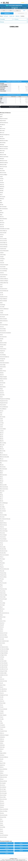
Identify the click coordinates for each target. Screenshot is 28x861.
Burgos (21, 843)
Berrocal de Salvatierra (4, 208)
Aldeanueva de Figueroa (4, 146)
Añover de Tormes (3, 172)
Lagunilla (1, 420)
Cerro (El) (1, 294)
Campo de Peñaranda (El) (4, 250)
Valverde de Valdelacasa (4, 757)
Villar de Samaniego (3, 793)
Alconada (1, 136)
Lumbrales (2, 430)
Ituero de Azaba (2, 416)
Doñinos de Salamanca (4, 320)
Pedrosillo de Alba (3, 548)
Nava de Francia (2, 508)
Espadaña (1, 338)
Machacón (1, 432)
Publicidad (13, 859)
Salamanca (7, 848)
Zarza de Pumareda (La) (4, 835)
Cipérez (1, 302)
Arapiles (1, 176)
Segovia (21, 848)
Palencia (21, 845)
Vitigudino (1, 825)
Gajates (1, 368)
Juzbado (1, 418)
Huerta (1, 412)
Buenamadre (2, 222)
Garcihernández (2, 382)
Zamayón (1, 831)
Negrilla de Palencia (3, 522)
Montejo (1, 482)
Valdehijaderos (2, 737)
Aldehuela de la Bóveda (4, 162)
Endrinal (1, 334)
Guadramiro (2, 392)
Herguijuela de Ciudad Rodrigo (5, 398)
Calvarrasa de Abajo (3, 238)
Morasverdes (2, 490)
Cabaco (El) (2, 226)
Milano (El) (1, 464)
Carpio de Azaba (2, 266)
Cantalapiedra (2, 258)
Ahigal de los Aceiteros (3, 118)
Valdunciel (1, 749)
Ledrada (1, 426)
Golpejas (1, 388)
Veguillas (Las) (2, 765)
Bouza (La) (2, 216)
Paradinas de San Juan (4, 540)
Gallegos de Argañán (3, 376)
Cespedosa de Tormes (3, 296)
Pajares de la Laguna (3, 528)
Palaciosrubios (2, 532)
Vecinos (1, 761)
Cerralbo (1, 292)
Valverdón (1, 759)
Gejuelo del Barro (3, 386)
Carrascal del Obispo (3, 270)
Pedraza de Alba (2, 546)
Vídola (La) (2, 771)
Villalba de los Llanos (3, 777)
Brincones (1, 220)
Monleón (1, 476)
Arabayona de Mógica (3, 174)
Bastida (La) (2, 198)
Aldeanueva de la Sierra (4, 148)
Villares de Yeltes (3, 797)
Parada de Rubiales (3, 538)
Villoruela (1, 821)
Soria (7, 850)
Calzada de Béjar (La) (3, 242)
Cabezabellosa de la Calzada (4, 228)
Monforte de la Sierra (3, 474)
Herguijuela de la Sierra (4, 400)
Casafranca (2, 272)
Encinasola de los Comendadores (5, 332)
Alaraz (1, 126)
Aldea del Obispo (3, 142)
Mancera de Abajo (3, 442)
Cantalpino (2, 260)
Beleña (1, 202)
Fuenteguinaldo (2, 358)
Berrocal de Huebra (3, 206)
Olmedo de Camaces (3, 524)
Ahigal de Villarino (3, 120)
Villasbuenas (2, 805)
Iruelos (1, 414)
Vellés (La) (1, 767)
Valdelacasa (2, 739)
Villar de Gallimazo (3, 787)
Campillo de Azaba (3, 248)
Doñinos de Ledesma (3, 318)
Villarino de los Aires (3, 799)
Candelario (2, 252)
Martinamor (2, 448)
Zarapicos (1, 833)
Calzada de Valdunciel (3, 246)
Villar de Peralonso (3, 791)
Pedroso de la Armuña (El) (4, 554)
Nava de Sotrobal (3, 510)
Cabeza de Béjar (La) (3, 230)
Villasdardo (2, 807)
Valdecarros (2, 733)
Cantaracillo (2, 262)
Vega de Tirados (2, 763)
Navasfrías (2, 520)
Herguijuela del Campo (3, 402)
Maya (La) (1, 458)
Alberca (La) (2, 132)
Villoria (1, 819)
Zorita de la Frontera (3, 837)
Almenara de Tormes (3, 166)
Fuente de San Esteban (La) (4, 356)
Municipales (7, 13)
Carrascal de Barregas (3, 268)
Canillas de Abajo (3, 254)
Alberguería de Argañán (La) (4, 134)
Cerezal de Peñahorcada (4, 290)
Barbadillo (1, 190)
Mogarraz (1, 470)
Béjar (1, 200)
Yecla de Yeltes (2, 827)
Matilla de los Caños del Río (4, 456)
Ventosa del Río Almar (3, 769)
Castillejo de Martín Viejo (4, 282)
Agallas (1, 116)
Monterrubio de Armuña (4, 486)
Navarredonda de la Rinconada (5, 518)
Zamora (7, 853)
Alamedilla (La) (2, 124)
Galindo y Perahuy (3, 370)
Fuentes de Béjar (3, 364)
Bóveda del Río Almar (3, 218)
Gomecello (2, 390)
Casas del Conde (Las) (3, 274)
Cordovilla (1, 310)
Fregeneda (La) (2, 350)
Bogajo (1, 214)
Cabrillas (1, 236)
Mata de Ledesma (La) (3, 454)
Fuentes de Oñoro (3, 366)
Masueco (1, 452)
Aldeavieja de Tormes (3, 160)
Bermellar (1, 204)
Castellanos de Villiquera (4, 280)
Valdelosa (1, 743)
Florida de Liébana (3, 344)
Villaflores (1, 773)
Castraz (1, 284)
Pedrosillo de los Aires (3, 550)
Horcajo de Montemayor (4, 406)
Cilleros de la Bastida (3, 300)
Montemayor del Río (3, 484)
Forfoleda (1, 346)
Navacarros (2, 504)
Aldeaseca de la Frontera (4, 156)
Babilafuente (2, 186)
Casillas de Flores (3, 276)
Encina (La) (2, 326)
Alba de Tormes (2, 128)
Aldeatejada (2, 158)
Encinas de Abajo (3, 328)
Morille (1, 492)
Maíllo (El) (1, 438)
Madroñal (1, 436)
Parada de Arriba (3, 536)
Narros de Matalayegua (4, 502)
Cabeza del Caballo (3, 232)
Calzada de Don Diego (3, 244)
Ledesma (1, 424)
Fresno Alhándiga (3, 354)
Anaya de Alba (2, 170)
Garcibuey (1, 380)
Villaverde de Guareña (3, 815)
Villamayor (2, 779)
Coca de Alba (2, 306)
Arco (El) (1, 180)
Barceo (1, 194)
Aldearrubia (2, 152)
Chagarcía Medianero (3, 298)
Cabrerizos (2, 234)
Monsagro (1, 480)
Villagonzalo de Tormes (4, 775)
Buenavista (2, 224)
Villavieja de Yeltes (3, 817)
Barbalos (1, 192)
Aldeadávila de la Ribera (4, 140)
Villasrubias (2, 813)
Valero (1, 751)
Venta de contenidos (8, 859)
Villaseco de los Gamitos (4, 809)
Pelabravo (1, 556)
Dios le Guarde (2, 316)
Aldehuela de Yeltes (3, 164)
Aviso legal (16, 859)
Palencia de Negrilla (3, 534)
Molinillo (1, 472)
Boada (1, 210)
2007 (24, 10)
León (7, 845)
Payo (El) (1, 544)
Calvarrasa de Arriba (3, 240)
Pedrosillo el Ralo (3, 552)
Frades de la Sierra (3, 348)
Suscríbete (22, 2)
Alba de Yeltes (2, 130)
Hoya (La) (1, 410)
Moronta (1, 498)
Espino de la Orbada (3, 342)
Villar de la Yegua (3, 789)
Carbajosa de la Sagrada (4, 264)
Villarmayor (2, 801)
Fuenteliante (2, 360)
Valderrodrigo (2, 747)
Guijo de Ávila (2, 394)
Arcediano (1, 178)
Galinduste (1, 372)
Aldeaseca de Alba (3, 154)
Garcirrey (1, 384)
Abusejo (1, 114)
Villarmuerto (2, 803)
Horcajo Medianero (3, 408)
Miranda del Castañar (3, 468)
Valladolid (21, 850)
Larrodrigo (2, 422)
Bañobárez (2, 188)
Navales (1, 512)
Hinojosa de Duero (3, 404)
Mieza (1, 462)
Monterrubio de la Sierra (4, 488)
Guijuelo (1, 396)
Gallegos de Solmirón (3, 378)
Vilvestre (1, 823)
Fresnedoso (2, 352)
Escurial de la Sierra (3, 336)
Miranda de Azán (3, 466)
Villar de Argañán (3, 783)
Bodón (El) (1, 212)
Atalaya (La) (2, 184)
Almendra (1, 168)
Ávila (7, 843)
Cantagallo (2, 256)
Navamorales (2, 516)
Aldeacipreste (2, 138)
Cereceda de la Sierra (3, 288)
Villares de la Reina (3, 795)
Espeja (1, 340)
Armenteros (2, 182)
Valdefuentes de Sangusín (4, 735)
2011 (17, 10)
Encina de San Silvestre (4, 324)
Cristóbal (1, 312)
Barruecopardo (2, 196)
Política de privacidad (22, 859)
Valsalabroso (2, 755)
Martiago (1, 446)
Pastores (1, 542)
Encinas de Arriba (3, 330)
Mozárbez (1, 500)
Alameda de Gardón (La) (4, 122)
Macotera (1, 434)
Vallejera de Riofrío (3, 753)
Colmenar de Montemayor (4, 308)
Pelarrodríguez (2, 558)
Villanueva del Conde (3, 781)
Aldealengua (2, 144)
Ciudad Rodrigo (2, 304)
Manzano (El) (2, 444)
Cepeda (1, 286)
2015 (11, 10)
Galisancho (2, 374)
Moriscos (1, 496)
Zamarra (1, 829)
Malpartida (2, 440)
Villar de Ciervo (2, 785)
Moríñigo (1, 494)
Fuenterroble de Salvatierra (4, 362)
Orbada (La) (2, 526)
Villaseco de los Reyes (3, 811)
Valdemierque (2, 745)
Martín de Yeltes (2, 450)
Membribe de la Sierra (3, 460)
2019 (4, 10)
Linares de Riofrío (3, 428)
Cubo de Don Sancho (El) (4, 314)
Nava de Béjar (2, 506)
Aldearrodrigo (2, 150)
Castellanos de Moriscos (4, 278)
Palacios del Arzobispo (3, 530)
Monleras (1, 478)
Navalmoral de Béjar (3, 514)
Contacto (3, 859)
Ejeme (1, 322)
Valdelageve (2, 741)
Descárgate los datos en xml (14, 106)
